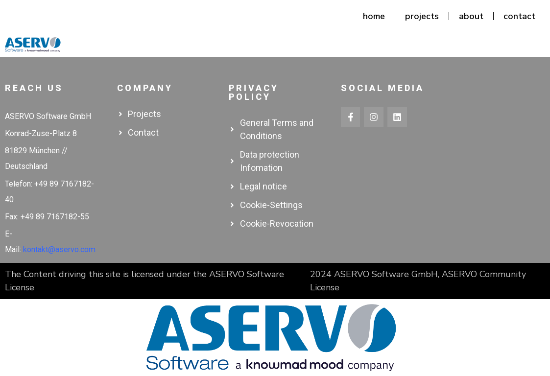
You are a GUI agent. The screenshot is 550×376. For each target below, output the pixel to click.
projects (422, 16)
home (374, 16)
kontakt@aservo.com (59, 249)
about (471, 16)
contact (519, 16)
